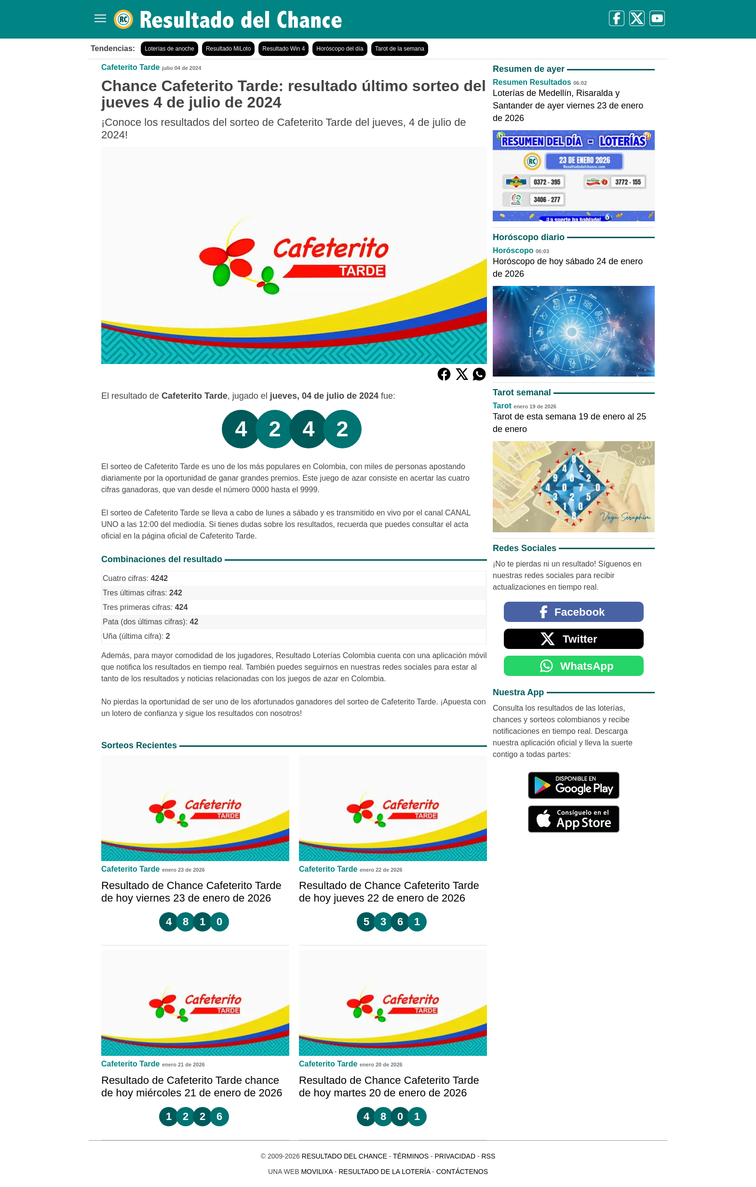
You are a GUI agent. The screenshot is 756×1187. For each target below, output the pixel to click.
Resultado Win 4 (283, 48)
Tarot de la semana (399, 48)
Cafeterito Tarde (130, 67)
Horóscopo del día (339, 48)
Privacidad (454, 1156)
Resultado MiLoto (228, 48)
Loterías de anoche (169, 48)
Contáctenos (462, 1171)
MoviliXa (316, 1171)
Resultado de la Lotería (384, 1171)
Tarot (502, 406)
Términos (411, 1156)
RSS (488, 1156)
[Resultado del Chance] (228, 19)
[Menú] (98, 14)
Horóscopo (513, 250)
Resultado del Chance (344, 1156)
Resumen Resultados (532, 82)
